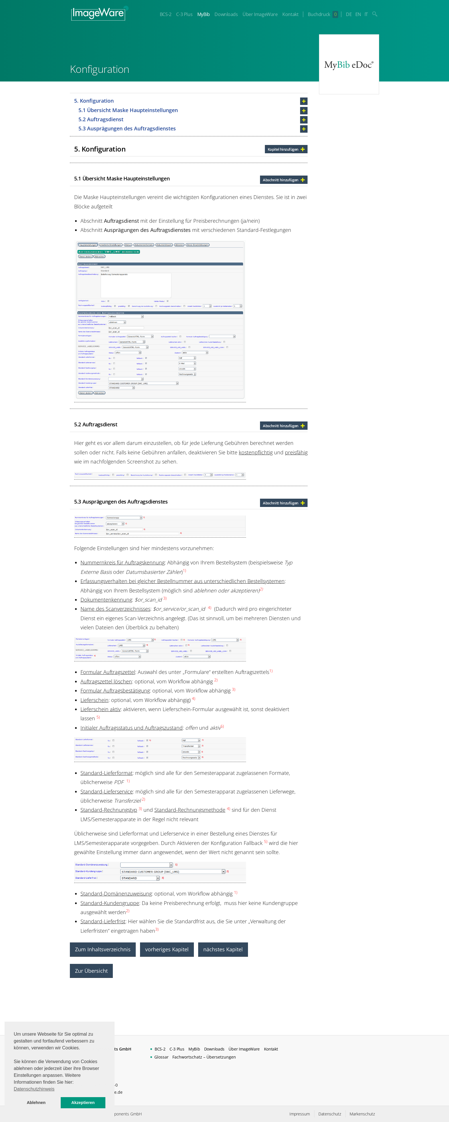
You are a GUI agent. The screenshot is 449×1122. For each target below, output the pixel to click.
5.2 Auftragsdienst (100, 119)
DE (349, 14)
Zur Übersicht (91, 970)
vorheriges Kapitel (167, 949)
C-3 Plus (184, 14)
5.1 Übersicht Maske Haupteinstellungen (128, 110)
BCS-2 (166, 14)
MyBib (203, 14)
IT (366, 14)
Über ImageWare (260, 14)
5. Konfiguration (94, 100)
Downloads (226, 14)
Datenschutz (329, 1114)
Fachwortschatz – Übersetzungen (204, 1057)
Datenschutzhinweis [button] (34, 1089)
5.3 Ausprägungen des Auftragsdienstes (127, 128)
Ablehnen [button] (36, 1102)
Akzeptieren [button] (83, 1102)
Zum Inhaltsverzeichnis (103, 949)
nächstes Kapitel (223, 949)
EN (358, 14)
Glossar (161, 1057)
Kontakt (290, 14)
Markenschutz (362, 1114)
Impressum (300, 1114)
